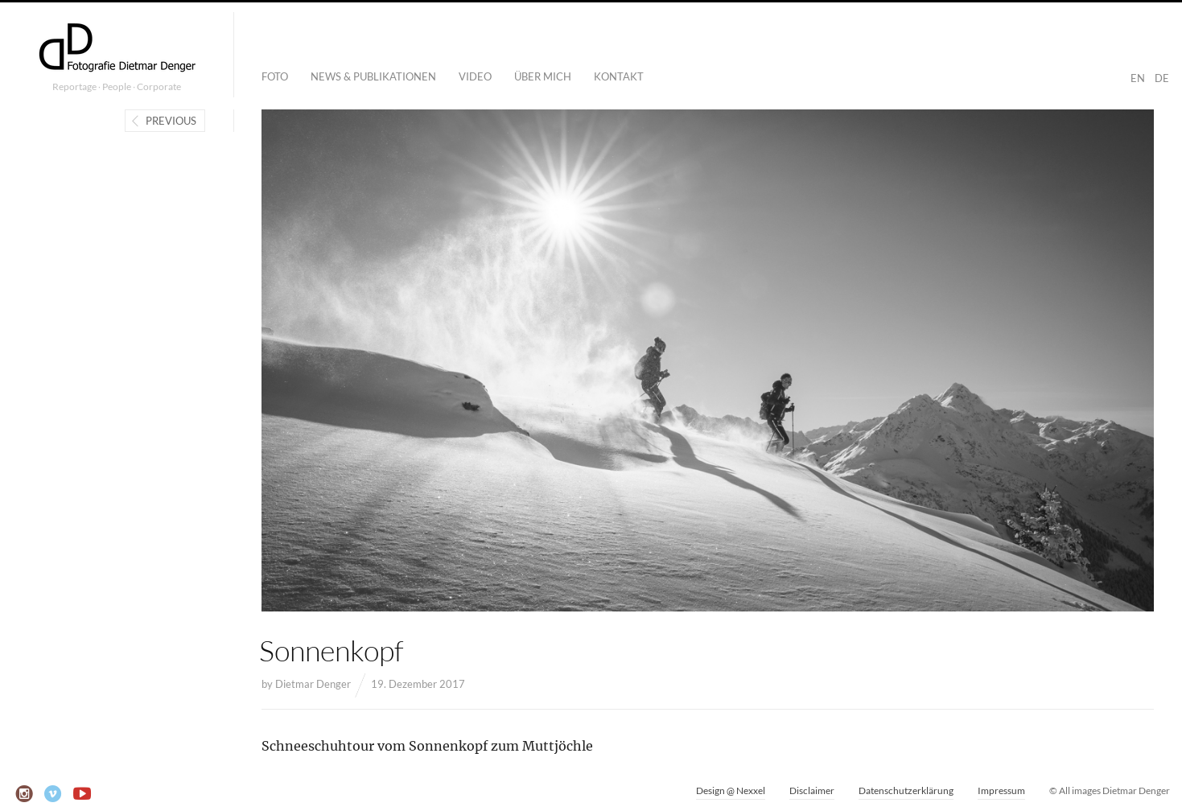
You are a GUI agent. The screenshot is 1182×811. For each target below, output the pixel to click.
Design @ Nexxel (730, 790)
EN (1138, 78)
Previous (171, 120)
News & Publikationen (373, 76)
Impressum (1001, 790)
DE (1162, 78)
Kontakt (619, 76)
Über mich (542, 76)
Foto (275, 76)
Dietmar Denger (313, 683)
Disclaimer (811, 790)
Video (475, 76)
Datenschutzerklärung (906, 790)
